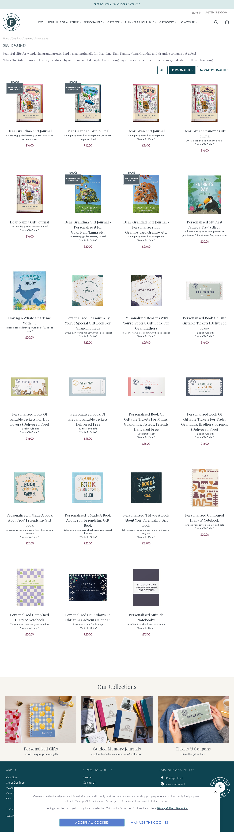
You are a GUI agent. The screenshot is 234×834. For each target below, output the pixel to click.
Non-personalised (214, 70)
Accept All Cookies (92, 822)
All (162, 70)
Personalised (182, 70)
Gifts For (15, 38)
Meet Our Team (15, 782)
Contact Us (89, 782)
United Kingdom (216, 12)
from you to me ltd (173, 783)
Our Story (12, 777)
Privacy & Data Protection (172, 808)
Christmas (27, 38)
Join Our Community (177, 770)
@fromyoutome (171, 777)
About (11, 770)
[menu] (115, 22)
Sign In (196, 12)
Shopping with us (98, 770)
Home (6, 38)
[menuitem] (39, 22)
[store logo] (11, 22)
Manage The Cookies (149, 822)
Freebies (88, 777)
